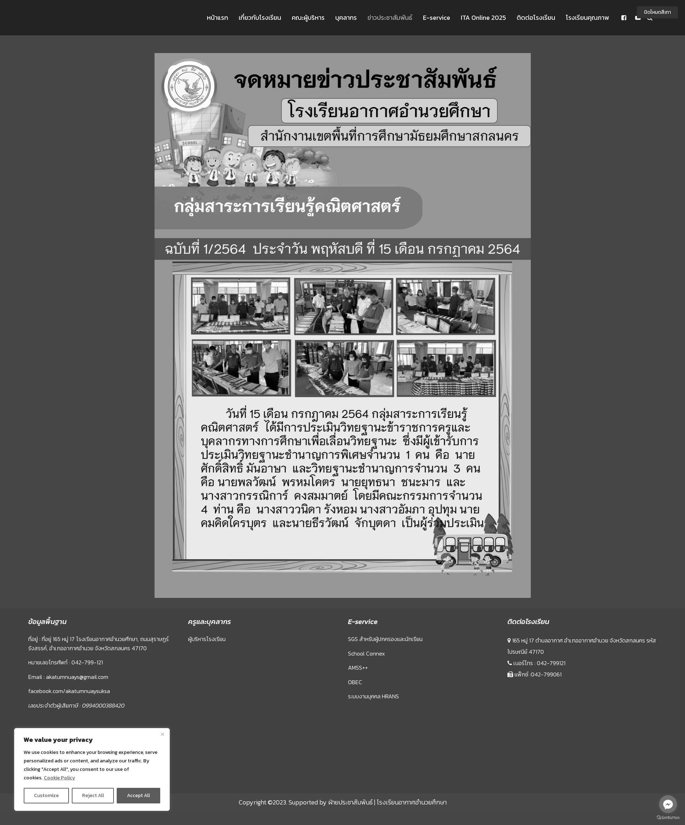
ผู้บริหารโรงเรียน (207, 639)
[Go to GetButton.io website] (668, 817)
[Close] (162, 734)
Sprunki (508, 784)
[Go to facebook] (668, 804)
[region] (92, 769)
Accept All (138, 795)
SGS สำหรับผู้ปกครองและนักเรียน (385, 639)
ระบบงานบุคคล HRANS (373, 696)
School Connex (366, 653)
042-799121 (551, 663)
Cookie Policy (59, 777)
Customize (46, 795)
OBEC (355, 682)
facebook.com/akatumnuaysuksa (69, 691)
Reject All (93, 795)
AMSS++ (358, 667)
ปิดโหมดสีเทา (657, 12)
